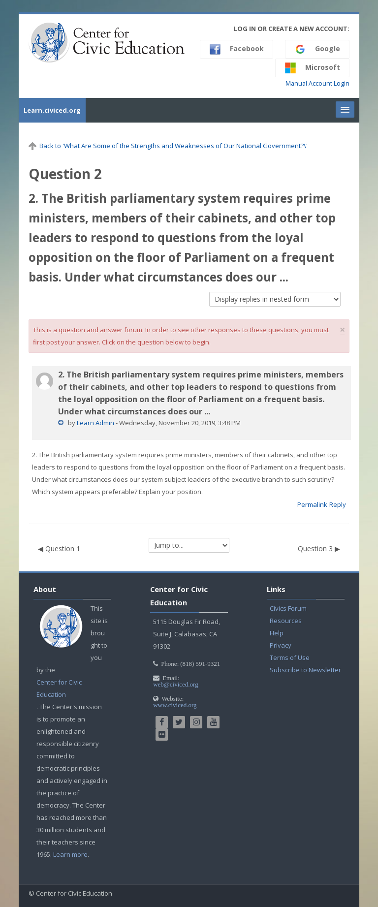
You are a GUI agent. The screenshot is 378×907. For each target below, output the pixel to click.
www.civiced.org (174, 705)
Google (317, 49)
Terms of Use (290, 657)
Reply (337, 504)
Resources (286, 620)
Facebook (236, 49)
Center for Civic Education (59, 688)
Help (277, 632)
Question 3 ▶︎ (319, 548)
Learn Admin (95, 422)
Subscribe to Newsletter (305, 669)
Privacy (280, 645)
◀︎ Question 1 (59, 548)
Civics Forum (288, 608)
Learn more (70, 854)
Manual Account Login (317, 83)
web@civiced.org (175, 684)
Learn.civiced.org (52, 110)
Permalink (312, 504)
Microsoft (312, 68)
